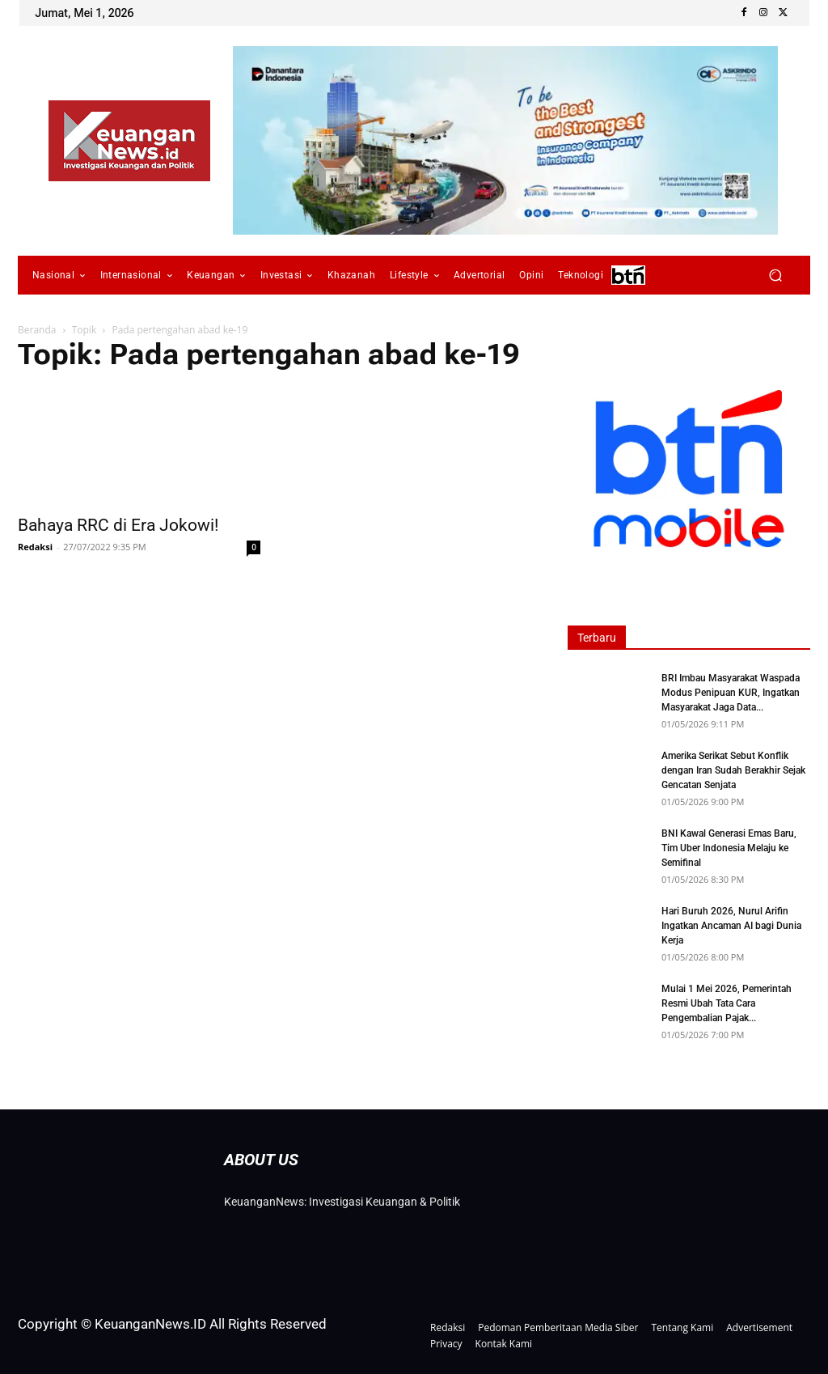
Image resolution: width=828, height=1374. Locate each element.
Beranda (37, 330)
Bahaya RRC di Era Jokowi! (118, 525)
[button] (775, 276)
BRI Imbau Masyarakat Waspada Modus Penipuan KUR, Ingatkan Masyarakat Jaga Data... (730, 692)
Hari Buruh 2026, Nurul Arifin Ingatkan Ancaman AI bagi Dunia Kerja (731, 925)
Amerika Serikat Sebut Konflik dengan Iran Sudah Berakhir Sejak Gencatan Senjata (733, 770)
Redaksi (35, 547)
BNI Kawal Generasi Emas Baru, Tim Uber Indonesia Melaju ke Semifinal (728, 848)
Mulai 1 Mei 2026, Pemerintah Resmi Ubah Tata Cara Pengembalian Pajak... (726, 1003)
